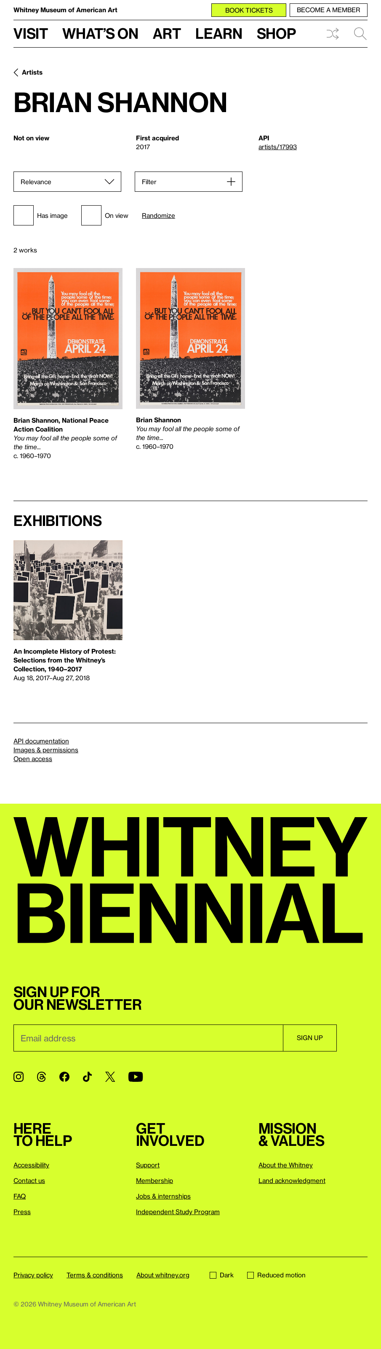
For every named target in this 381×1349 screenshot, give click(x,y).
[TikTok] (87, 1077)
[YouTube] (135, 1077)
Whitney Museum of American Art (65, 9)
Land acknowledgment (291, 1180)
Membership (154, 1180)
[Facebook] (64, 1077)
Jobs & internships (163, 1196)
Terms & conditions (95, 1275)
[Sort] (67, 182)
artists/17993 (277, 146)
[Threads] (41, 1077)
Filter (149, 181)
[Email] (148, 1037)
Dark (222, 1275)
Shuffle (332, 33)
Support (148, 1165)
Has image (40, 215)
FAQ (19, 1196)
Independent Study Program (178, 1211)
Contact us (29, 1180)
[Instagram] (18, 1077)
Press (22, 1211)
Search (360, 33)
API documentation (41, 741)
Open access (32, 758)
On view (104, 215)
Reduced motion (276, 1275)
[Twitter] (110, 1077)
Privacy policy (33, 1275)
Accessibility (31, 1165)
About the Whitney (285, 1165)
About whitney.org (162, 1275)
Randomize (158, 215)
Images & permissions (45, 750)
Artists (32, 72)
